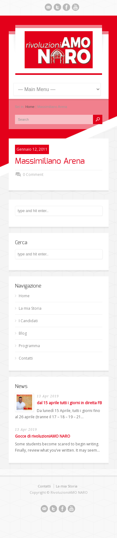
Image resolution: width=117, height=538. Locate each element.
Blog (23, 333)
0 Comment (33, 174)
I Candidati (28, 320)
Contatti (26, 358)
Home (29, 107)
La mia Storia (30, 308)
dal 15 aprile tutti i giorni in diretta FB (69, 402)
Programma (29, 345)
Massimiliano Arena (50, 161)
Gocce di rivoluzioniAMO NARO (42, 436)
